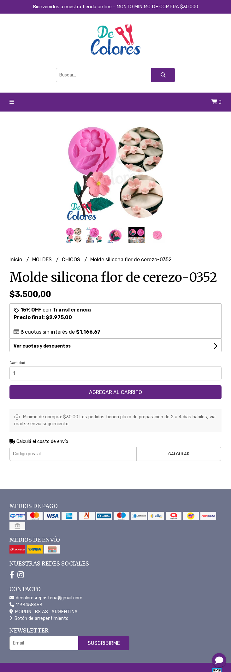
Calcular (179, 453)
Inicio (16, 260)
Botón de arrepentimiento (38, 618)
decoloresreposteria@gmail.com (45, 598)
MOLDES (42, 260)
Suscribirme (104, 643)
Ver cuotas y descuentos (42, 346)
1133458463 (25, 605)
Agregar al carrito (115, 392)
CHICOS (71, 260)
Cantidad (17, 363)
